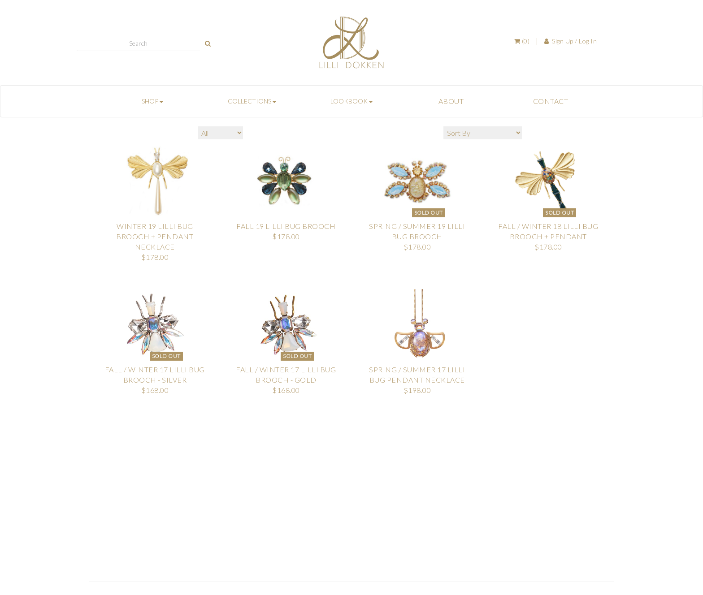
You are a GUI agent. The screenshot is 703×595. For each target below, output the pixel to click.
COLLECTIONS (252, 101)
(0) (522, 41)
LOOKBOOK (351, 101)
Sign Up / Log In (570, 41)
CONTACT (550, 101)
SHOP (152, 101)
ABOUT (451, 101)
